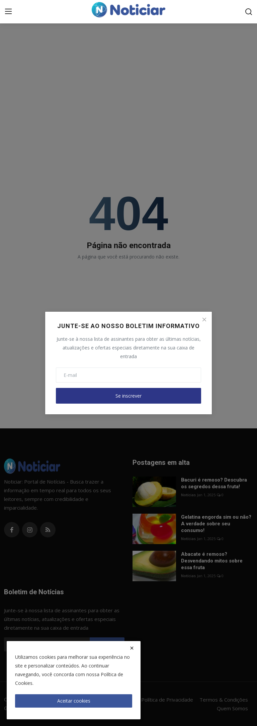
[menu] (8, 11)
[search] (248, 11)
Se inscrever (128, 396)
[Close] (204, 319)
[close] (131, 648)
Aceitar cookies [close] (73, 701)
